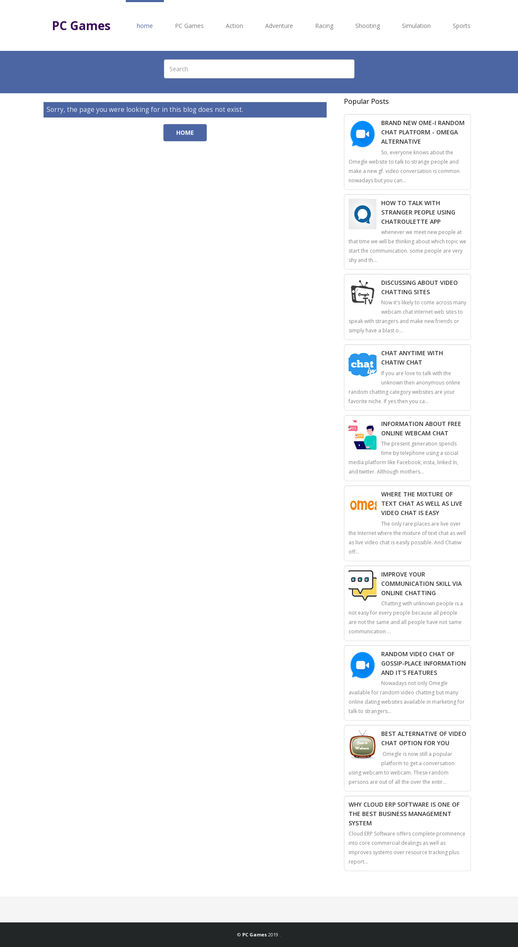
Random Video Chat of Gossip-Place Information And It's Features (423, 663)
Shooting (367, 26)
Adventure (279, 26)
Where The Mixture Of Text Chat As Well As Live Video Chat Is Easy (422, 503)
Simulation (416, 26)
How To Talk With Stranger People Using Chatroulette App (418, 212)
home (145, 26)
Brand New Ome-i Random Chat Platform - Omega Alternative (423, 132)
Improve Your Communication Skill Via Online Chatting (421, 583)
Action (234, 26)
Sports (462, 26)
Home (185, 132)
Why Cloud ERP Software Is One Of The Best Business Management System (404, 813)
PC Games (81, 25)
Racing (324, 26)
